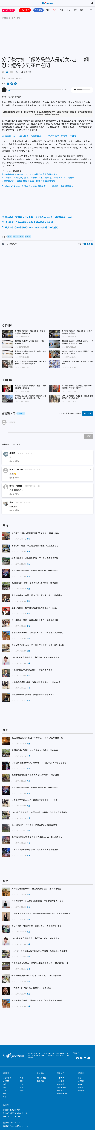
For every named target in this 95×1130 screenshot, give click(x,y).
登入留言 (88, 414)
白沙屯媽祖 (25, 10)
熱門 (54, 10)
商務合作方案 (62, 1094)
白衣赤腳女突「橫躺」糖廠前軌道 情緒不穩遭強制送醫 (28, 181)
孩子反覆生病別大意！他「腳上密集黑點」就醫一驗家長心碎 (37, 645)
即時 (48, 10)
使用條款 (60, 1084)
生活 (28, 564)
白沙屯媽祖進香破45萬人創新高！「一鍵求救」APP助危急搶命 (38, 763)
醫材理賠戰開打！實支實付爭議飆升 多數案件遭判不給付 (77, 352)
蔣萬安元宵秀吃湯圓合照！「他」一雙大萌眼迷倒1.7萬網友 (30, 387)
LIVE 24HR (8, 10)
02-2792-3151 (17, 1123)
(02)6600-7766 (14, 1116)
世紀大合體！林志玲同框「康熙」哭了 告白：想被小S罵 (36, 926)
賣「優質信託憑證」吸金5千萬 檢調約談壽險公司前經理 (77, 332)
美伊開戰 (38, 10)
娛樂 (75, 10)
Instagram (81, 1058)
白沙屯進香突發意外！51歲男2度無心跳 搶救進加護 (34, 571)
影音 (22, 1087)
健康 (28, 651)
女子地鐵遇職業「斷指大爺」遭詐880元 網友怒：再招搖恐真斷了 (78, 387)
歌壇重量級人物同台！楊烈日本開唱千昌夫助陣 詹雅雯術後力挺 (39, 963)
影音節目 (40, 1081)
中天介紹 (60, 1078)
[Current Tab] (6, 444)
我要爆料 (80, 1087)
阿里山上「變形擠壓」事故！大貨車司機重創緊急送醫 (34, 850)
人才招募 (60, 1081)
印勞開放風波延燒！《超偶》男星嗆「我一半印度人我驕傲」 (37, 633)
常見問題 (80, 1081)
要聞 (61, 10)
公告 (79, 1078)
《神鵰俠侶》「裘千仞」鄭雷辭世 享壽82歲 (31, 988)
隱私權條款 (61, 1087)
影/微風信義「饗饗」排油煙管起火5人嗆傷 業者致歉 (34, 583)
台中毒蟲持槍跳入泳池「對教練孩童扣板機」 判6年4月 (36, 682)
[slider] (34, 89)
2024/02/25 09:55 (14, 78)
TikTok (88, 1058)
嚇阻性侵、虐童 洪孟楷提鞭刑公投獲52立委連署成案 (35, 546)
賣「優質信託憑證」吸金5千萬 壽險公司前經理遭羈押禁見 (30, 332)
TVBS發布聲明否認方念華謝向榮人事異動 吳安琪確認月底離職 (39, 812)
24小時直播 (41, 1078)
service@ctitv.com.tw (19, 1126)
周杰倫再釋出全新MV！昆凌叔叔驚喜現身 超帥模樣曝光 (36, 889)
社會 (68, 10)
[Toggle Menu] (91, 10)
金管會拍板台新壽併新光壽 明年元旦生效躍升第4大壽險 (30, 352)
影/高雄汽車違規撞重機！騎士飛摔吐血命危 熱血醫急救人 (37, 837)
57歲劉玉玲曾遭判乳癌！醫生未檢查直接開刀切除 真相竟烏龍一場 (40, 914)
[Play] (4, 89)
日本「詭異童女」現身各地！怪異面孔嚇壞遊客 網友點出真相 (77, 397)
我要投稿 (80, 1090)
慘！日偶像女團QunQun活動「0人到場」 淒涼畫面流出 (36, 976)
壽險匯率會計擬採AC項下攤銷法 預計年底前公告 (30, 342)
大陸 (22, 1084)
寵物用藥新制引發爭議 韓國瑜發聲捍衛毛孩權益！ (33, 695)
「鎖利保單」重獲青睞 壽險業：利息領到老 (77, 363)
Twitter (74, 1058)
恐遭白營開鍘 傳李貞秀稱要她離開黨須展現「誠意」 (34, 608)
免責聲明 (60, 1090)
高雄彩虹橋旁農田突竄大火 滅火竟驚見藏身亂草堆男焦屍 (30, 174)
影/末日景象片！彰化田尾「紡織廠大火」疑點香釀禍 (34, 825)
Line (85, 1058)
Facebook (77, 1058)
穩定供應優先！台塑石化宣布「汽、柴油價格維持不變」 (35, 558)
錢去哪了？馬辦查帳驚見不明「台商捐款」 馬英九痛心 (35, 533)
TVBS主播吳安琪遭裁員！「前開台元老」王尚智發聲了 (35, 657)
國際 (22, 1081)
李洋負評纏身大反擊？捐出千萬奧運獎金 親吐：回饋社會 (36, 595)
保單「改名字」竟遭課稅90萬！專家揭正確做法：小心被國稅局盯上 (30, 363)
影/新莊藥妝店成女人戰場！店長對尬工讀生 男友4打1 (35, 775)
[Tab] (16, 444)
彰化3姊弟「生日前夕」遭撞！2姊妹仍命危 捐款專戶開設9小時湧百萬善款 (38, 177)
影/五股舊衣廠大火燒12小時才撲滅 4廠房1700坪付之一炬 (37, 738)
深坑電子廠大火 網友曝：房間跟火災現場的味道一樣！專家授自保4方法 (30, 397)
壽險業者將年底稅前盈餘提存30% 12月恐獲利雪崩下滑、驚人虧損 (77, 342)
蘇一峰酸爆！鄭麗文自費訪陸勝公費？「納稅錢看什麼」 (35, 620)
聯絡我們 (80, 1084)
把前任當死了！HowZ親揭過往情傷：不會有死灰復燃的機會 (37, 901)
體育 (82, 10)
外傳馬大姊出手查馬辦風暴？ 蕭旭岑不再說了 (31, 670)
